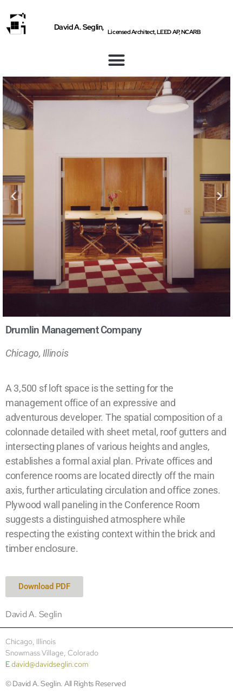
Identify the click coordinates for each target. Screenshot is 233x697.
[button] (116, 60)
